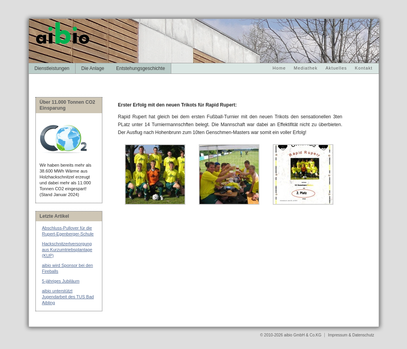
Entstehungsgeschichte (140, 68)
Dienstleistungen (52, 68)
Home (279, 68)
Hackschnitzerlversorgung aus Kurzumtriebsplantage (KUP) (67, 249)
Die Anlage (92, 68)
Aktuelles (336, 68)
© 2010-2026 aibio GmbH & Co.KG (291, 335)
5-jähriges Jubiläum (61, 281)
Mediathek (306, 68)
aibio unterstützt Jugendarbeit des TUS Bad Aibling (68, 296)
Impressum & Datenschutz (351, 335)
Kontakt (363, 68)
